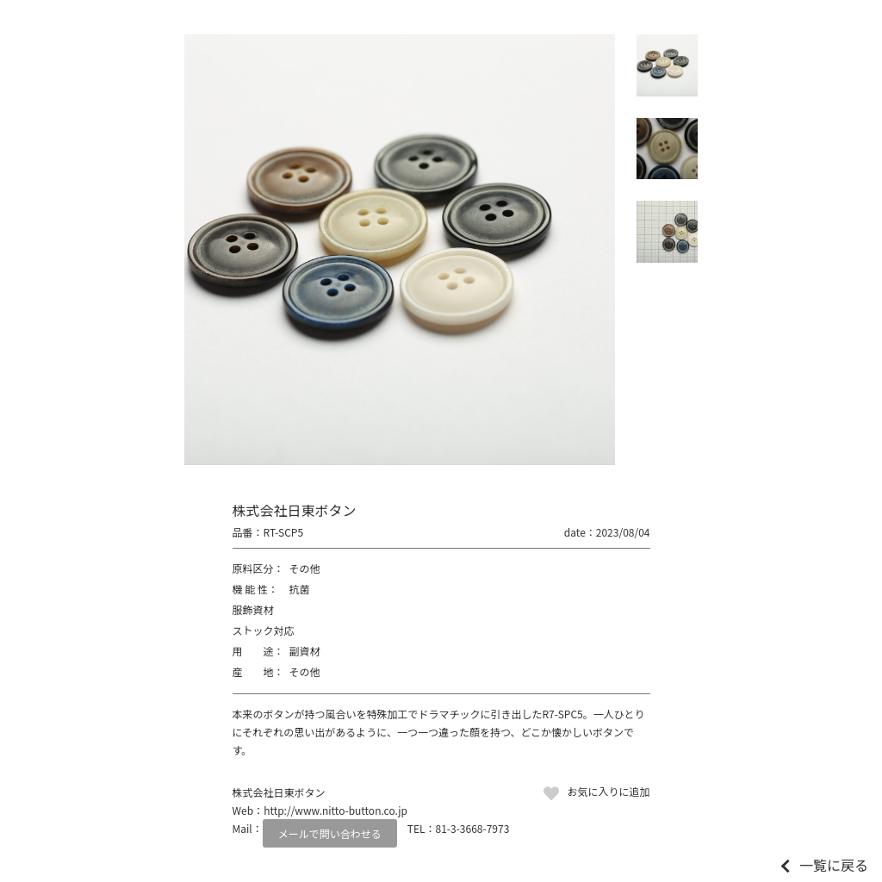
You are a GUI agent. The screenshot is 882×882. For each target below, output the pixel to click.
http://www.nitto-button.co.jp (335, 810)
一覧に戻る (833, 865)
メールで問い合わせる (330, 833)
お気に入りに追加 (608, 791)
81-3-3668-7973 (473, 828)
